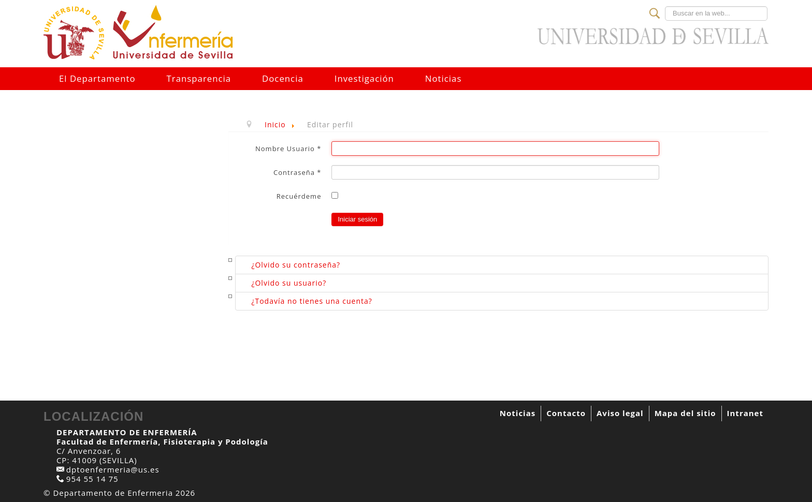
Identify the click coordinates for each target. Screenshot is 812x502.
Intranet (745, 413)
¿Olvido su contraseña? (295, 265)
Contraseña (297, 172)
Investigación (364, 78)
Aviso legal (620, 413)
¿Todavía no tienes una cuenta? (311, 301)
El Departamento (97, 78)
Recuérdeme (299, 196)
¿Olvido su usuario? (288, 283)
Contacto (566, 413)
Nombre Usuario (288, 148)
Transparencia (199, 78)
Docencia (282, 78)
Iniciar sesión (357, 219)
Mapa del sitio (685, 413)
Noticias (443, 78)
